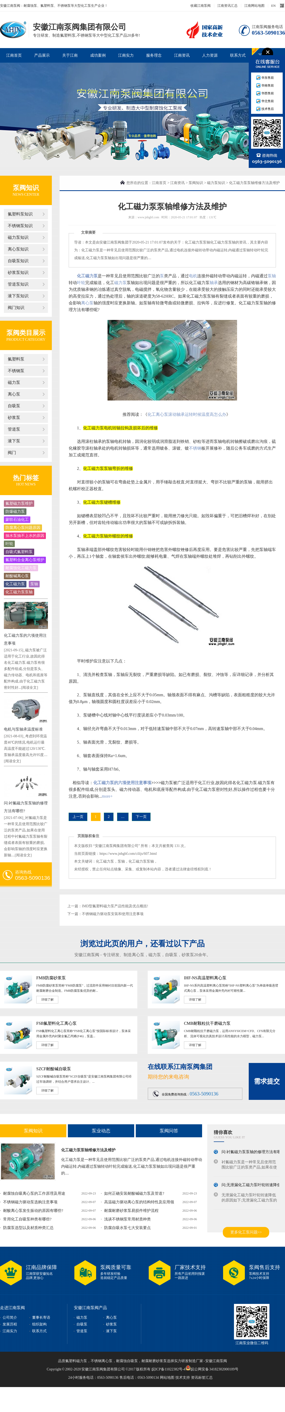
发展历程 (10, 1324)
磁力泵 (14, 382)
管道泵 (14, 429)
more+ (107, 796)
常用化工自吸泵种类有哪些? (27, 1219)
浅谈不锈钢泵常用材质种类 (127, 1219)
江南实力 (126, 55)
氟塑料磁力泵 (76, 1361)
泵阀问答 (169, 1130)
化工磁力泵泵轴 (19, 592)
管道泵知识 (18, 284)
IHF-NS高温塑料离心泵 (205, 978)
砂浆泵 (14, 417)
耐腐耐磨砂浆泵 (154, 1361)
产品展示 (42, 55)
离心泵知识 (18, 249)
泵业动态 (101, 1130)
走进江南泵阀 (12, 1307)
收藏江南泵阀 (200, 6)
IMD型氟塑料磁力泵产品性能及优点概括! (115, 906)
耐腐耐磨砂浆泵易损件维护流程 (131, 1211)
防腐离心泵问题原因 (22, 528)
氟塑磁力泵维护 (19, 503)
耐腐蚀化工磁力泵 (21, 568)
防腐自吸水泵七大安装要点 (127, 1228)
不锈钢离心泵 (101, 1361)
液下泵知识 (18, 296)
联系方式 (238, 55)
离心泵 (14, 394)
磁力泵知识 (18, 237)
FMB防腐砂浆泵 (51, 978)
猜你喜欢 (223, 1132)
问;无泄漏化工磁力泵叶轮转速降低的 (253, 1186)
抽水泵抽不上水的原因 (24, 536)
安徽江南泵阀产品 (90, 1307)
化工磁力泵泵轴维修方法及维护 (88, 1150)
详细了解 (47, 999)
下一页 (141, 817)
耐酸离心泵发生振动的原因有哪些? (33, 1211)
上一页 (78, 817)
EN (273, 6)
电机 (193, 276)
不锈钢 (195, 448)
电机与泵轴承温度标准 (23, 729)
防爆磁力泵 (15, 511)
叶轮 (9, 544)
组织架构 (39, 1324)
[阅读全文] (29, 687)
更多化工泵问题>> (246, 1232)
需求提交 (267, 1081)
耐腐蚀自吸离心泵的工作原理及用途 (34, 1193)
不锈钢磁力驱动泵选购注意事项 (30, 1202)
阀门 (12, 452)
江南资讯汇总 (227, 6)
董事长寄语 (41, 1317)
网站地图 (167, 1378)
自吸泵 (14, 406)
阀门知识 (16, 307)
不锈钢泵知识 (20, 226)
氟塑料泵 (16, 359)
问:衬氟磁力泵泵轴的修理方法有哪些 (253, 1153)
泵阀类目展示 (25, 332)
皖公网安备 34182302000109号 (212, 1367)
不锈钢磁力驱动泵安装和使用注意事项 (113, 914)
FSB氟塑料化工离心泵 (56, 1023)
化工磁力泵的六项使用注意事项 (122, 782)
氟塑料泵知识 (20, 214)
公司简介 (10, 1317)
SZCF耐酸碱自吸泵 (53, 1069)
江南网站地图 (254, 6)
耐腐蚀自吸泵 (127, 1361)
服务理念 (154, 55)
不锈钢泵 (16, 371)
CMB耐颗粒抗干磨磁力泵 (207, 1023)
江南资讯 (182, 55)
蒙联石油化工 (17, 519)
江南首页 (14, 55)
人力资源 (210, 55)
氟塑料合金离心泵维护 (24, 560)
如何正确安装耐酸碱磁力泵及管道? (134, 1193)
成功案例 (98, 55)
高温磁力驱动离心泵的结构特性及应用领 (139, 1202)
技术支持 (182, 1378)
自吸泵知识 (18, 261)
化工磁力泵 (15, 584)
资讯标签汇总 (202, 1378)
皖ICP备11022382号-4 (169, 1369)
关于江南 (70, 55)
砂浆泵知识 (18, 272)
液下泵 (14, 441)
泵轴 (34, 584)
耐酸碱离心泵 (17, 576)
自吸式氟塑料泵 (19, 552)
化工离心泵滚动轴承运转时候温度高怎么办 (186, 414)
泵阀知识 (196, 183)
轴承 (214, 282)
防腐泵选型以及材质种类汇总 (28, 1228)
